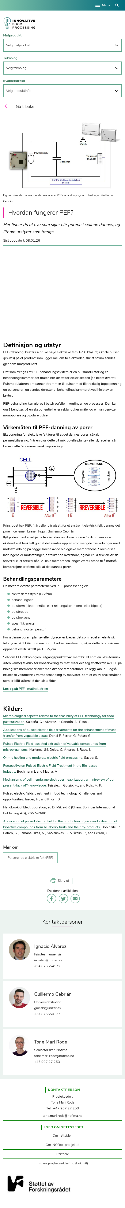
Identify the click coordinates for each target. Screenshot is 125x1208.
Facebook (52, 898)
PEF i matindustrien (25, 688)
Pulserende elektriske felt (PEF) (30, 857)
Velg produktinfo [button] (18, 90)
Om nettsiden (62, 1135)
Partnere (62, 1154)
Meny (106, 5)
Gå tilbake (25, 106)
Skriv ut (63, 880)
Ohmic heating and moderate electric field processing (42, 757)
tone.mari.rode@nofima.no (63, 1115)
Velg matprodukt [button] (18, 45)
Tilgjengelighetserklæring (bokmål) (62, 1163)
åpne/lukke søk (117, 5)
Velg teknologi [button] (16, 68)
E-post (75, 898)
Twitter (63, 898)
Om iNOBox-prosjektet (62, 1144)
